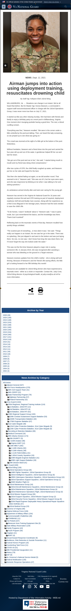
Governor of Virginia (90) (14, 509)
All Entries (7, 383)
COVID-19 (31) (11, 548)
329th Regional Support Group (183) (20, 414)
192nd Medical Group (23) (18, 506)
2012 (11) (6, 349)
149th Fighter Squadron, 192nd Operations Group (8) (30, 472)
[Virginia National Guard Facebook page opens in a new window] (23, 587)
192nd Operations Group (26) (19, 470)
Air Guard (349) (11, 465)
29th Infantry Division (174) (17, 436)
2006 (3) (6, 364)
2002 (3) (6, 371)
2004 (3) (6, 368)
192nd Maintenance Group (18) (20, 484)
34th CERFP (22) (13, 392)
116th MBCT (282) (15, 446)
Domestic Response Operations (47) (19, 562)
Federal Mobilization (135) (15, 560)
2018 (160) (7, 335)
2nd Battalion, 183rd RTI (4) (18, 409)
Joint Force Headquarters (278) (17, 387)
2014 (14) (6, 344)
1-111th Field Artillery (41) (19, 453)
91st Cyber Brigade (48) (16, 424)
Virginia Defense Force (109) (16, 511)
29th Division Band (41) (17, 463)
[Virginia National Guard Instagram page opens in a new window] (29, 587)
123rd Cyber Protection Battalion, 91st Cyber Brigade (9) (29, 426)
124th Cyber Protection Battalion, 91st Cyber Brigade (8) (29, 429)
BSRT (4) (10, 535)
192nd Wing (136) (13, 467)
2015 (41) (6, 342)
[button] (52, 2)
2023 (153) (7, 322)
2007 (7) (6, 361)
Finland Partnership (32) (17, 400)
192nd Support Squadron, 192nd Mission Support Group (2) (32, 497)
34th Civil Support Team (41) (17, 390)
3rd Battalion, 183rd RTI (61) (19, 412)
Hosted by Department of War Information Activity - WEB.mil (34, 598)
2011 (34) (6, 352)
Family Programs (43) (13, 528)
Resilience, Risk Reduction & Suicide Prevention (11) (25, 540)
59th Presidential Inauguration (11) (18, 550)
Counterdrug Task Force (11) (16, 545)
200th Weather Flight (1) (19, 482)
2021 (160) (7, 327)
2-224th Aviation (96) (16, 441)
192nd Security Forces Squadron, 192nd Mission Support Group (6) (35, 499)
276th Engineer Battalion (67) (19, 421)
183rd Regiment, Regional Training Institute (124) (25, 404)
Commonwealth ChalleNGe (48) (19, 516)
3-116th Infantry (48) (17, 450)
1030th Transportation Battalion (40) (21, 419)
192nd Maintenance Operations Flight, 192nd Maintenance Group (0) (36, 492)
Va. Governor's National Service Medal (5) (21, 557)
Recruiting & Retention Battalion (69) (21, 431)
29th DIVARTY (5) (15, 438)
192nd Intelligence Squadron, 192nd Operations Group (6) (32, 475)
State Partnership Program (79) (19, 395)
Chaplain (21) (10, 533)
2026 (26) (6, 315)
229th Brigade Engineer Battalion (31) (24, 458)
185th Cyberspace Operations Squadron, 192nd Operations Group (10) (36, 477)
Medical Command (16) (16, 434)
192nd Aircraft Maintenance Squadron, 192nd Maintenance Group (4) (36, 487)
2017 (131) (7, 337)
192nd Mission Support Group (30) (21, 494)
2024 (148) (7, 320)
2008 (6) (6, 359)
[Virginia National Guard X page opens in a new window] (35, 587)
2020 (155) (7, 330)
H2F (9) (8, 555)
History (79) (9, 552)
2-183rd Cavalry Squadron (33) (21, 455)
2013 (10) (6, 347)
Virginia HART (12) (17, 443)
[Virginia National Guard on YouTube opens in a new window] (42, 587)
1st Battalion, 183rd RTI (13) (19, 407)
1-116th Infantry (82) (17, 448)
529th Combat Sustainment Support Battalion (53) (27, 417)
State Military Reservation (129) (17, 526)
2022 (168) (7, 325)
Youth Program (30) (14, 531)
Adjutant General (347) (14, 385)
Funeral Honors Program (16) (16, 543)
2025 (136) (7, 318)
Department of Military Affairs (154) (18, 514)
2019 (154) (7, 332)
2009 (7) (6, 356)
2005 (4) (6, 366)
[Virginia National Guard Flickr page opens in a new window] (48, 587)
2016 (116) (7, 339)
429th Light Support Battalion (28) (22, 460)
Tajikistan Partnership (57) (18, 397)
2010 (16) (6, 354)
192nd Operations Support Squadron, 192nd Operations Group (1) (35, 480)
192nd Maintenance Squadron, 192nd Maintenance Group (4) (33, 489)
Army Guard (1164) (12, 402)
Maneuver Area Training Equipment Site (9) (23, 523)
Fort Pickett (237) (11, 521)
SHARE (31, 291)
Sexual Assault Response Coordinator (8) (21, 538)
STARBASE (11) (13, 518)
